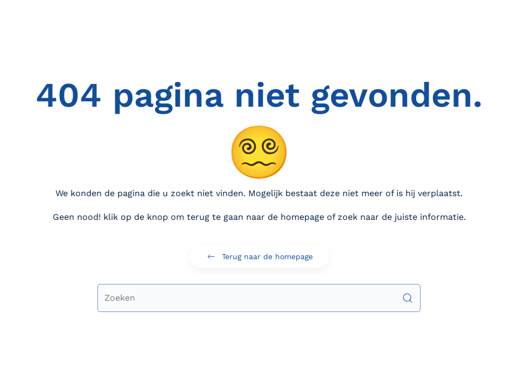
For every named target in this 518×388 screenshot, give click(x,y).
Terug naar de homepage (259, 256)
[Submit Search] (408, 298)
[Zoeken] (259, 298)
